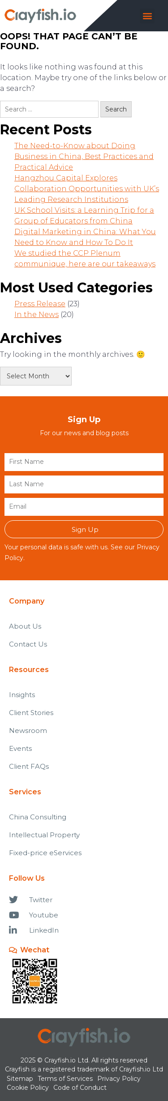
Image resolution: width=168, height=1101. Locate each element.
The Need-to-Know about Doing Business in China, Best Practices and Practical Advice (84, 156)
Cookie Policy (28, 1088)
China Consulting (37, 817)
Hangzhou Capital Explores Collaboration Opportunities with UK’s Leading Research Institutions (86, 189)
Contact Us (28, 644)
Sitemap (20, 1079)
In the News (36, 314)
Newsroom (28, 730)
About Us (25, 626)
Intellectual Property (44, 835)
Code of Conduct (80, 1088)
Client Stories (31, 712)
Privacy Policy (119, 1079)
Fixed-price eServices (45, 852)
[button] (147, 16)
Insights (22, 694)
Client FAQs (29, 766)
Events (20, 748)
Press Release (39, 304)
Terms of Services (65, 1079)
